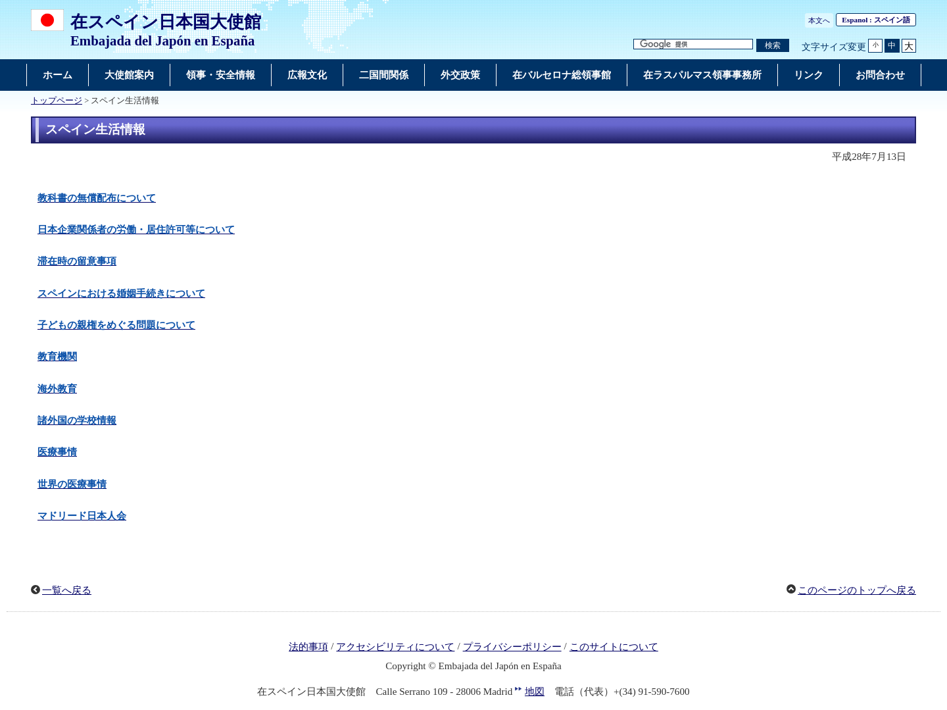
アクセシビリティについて (395, 647)
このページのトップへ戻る (857, 590)
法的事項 (308, 647)
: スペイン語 (876, 20)
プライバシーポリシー (512, 647)
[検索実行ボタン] (772, 46)
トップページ (56, 100)
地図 (535, 691)
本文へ (819, 20)
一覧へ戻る (66, 590)
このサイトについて (614, 647)
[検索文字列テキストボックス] (693, 44)
